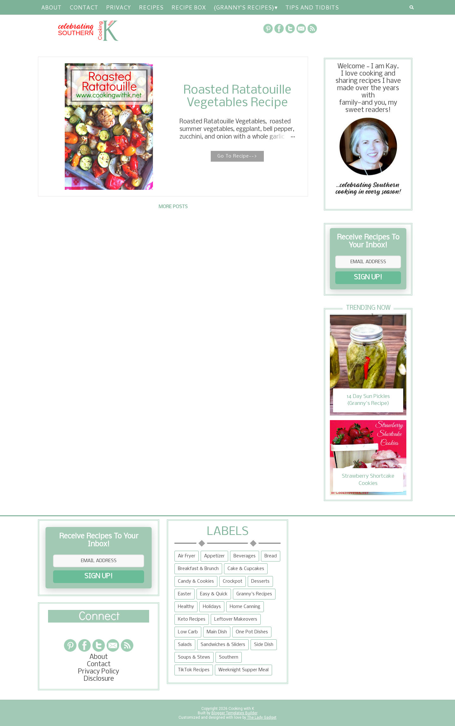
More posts (173, 206)
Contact (83, 7)
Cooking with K (241, 708)
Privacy (118, 7)
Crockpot (232, 581)
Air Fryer (186, 556)
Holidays (212, 606)
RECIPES (151, 7)
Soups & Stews (194, 657)
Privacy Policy (98, 671)
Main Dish (217, 632)
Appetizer (214, 556)
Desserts (260, 581)
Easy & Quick (214, 594)
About (51, 7)
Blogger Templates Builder (234, 713)
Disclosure (98, 679)
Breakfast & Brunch (198, 568)
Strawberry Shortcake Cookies (368, 479)
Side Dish (263, 644)
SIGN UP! (368, 277)
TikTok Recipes (193, 670)
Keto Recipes (191, 619)
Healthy (186, 606)
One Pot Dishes (252, 632)
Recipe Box (188, 7)
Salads (185, 644)
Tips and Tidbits (312, 7)
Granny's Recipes (254, 594)
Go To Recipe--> (237, 156)
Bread (270, 556)
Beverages (245, 556)
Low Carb (188, 632)
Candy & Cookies (196, 581)
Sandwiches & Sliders (223, 644)
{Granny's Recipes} (244, 7)
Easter (184, 594)
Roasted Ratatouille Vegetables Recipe (237, 96)
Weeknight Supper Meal (243, 670)
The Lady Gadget (261, 717)
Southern (228, 657)
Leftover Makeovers (235, 619)
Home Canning (245, 606)
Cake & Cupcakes (246, 568)
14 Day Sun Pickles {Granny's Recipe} (368, 400)
